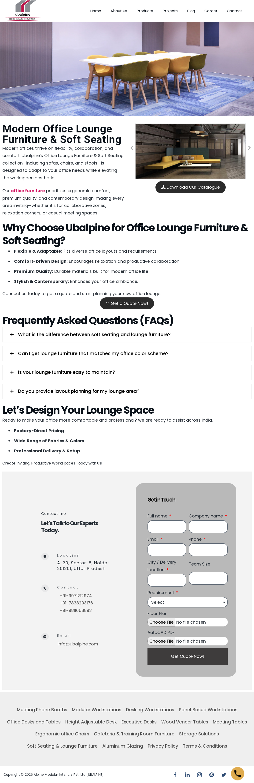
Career (210, 11)
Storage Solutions (199, 734)
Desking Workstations (150, 710)
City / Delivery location (161, 566)
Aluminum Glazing (122, 746)
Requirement (161, 593)
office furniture (28, 191)
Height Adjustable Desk (91, 722)
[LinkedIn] (187, 774)
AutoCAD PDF (161, 632)
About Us (118, 11)
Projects (170, 11)
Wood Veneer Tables (184, 722)
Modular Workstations (96, 710)
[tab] (127, 334)
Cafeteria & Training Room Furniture (134, 734)
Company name (206, 516)
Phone (196, 539)
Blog (191, 11)
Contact (234, 11)
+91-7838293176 (76, 603)
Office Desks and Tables (34, 722)
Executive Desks (139, 722)
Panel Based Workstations (208, 710)
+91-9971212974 (75, 596)
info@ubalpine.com (78, 644)
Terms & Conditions (205, 746)
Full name (158, 516)
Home (95, 11)
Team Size (199, 564)
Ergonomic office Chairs (62, 734)
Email (153, 539)
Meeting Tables (230, 722)
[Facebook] (175, 774)
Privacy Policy (163, 746)
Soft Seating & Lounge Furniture (62, 746)
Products (144, 11)
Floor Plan (157, 613)
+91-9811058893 (75, 610)
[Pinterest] (211, 774)
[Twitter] (223, 774)
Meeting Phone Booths (42, 710)
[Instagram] (199, 774)
